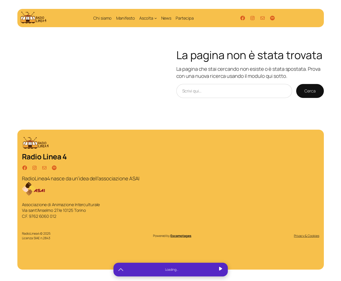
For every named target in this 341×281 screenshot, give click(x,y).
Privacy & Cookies (306, 236)
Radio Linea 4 (44, 157)
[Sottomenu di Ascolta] (155, 18)
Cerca (310, 91)
